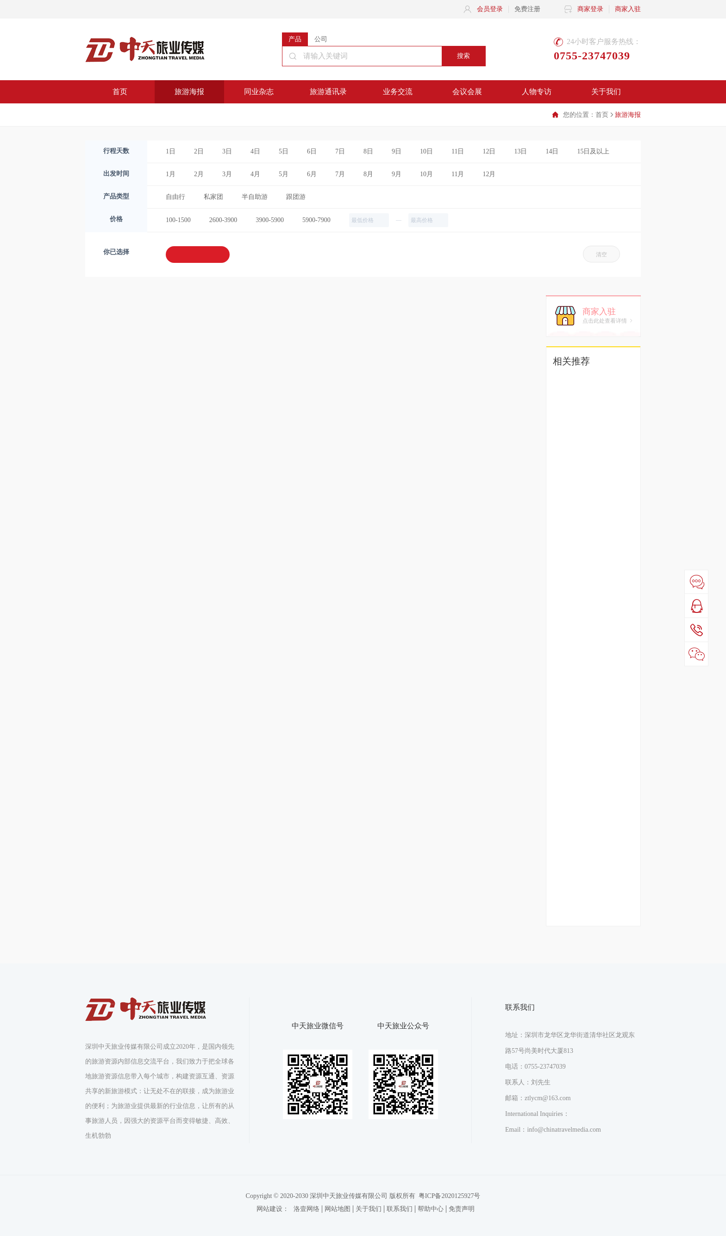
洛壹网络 (306, 1208)
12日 (488, 151)
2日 (199, 151)
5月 (283, 174)
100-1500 (178, 220)
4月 (255, 174)
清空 (601, 254)
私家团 (213, 196)
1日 (170, 151)
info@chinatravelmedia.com (564, 1129)
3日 (227, 151)
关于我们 (606, 92)
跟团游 (296, 196)
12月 (488, 174)
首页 (120, 92)
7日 (340, 151)
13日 (520, 151)
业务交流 (398, 92)
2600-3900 (223, 220)
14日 (551, 151)
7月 (340, 174)
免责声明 (462, 1208)
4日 (255, 151)
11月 (457, 174)
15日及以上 (593, 151)
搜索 (463, 55)
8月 (368, 174)
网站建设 (269, 1208)
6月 (312, 174)
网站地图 (337, 1208)
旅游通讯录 (328, 92)
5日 (283, 151)
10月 (426, 174)
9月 (396, 174)
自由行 (175, 196)
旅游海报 (189, 92)
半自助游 (255, 196)
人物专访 (536, 92)
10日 (426, 151)
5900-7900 (316, 220)
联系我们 (400, 1208)
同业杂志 (259, 92)
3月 (227, 174)
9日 (396, 151)
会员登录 (490, 9)
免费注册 (527, 9)
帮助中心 (431, 1208)
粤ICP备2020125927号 (450, 1195)
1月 (170, 174)
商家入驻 (628, 9)
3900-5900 (270, 220)
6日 (312, 151)
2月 (199, 174)
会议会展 (467, 92)
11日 (457, 151)
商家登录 (590, 9)
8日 (368, 151)
